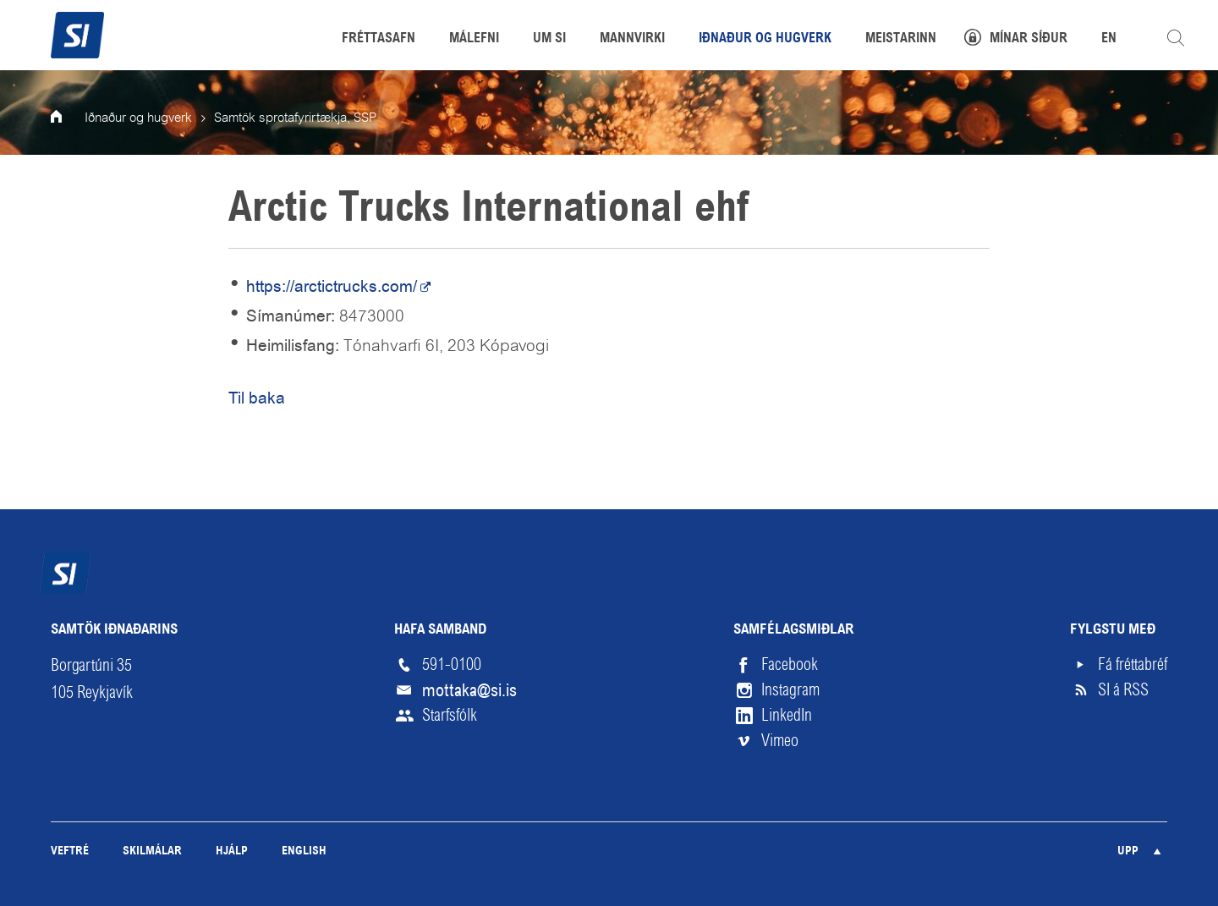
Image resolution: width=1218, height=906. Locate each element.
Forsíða (68, 118)
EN (1108, 39)
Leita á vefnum (1175, 38)
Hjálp (232, 851)
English (304, 851)
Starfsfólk (449, 715)
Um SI (549, 39)
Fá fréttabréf (1132, 664)
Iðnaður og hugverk (138, 118)
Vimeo (779, 740)
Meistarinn (900, 39)
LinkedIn (786, 715)
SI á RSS (1123, 690)
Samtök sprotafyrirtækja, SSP (295, 118)
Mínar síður (1028, 39)
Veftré (70, 851)
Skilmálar (152, 851)
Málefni (474, 39)
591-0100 (451, 664)
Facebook (789, 664)
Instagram (790, 690)
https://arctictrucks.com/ (331, 286)
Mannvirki (632, 39)
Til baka (256, 398)
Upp (1127, 851)
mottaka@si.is (469, 690)
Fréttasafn (378, 39)
